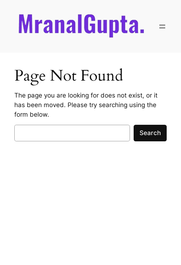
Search (150, 133)
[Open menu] (162, 26)
